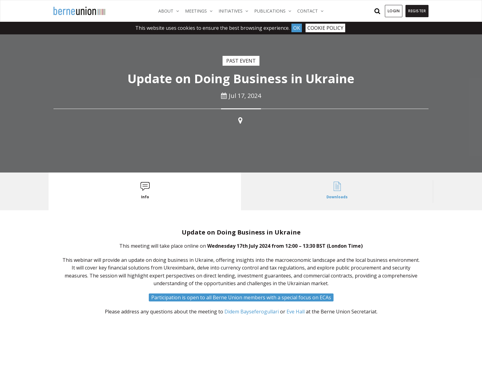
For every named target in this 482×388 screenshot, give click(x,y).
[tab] (145, 191)
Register (417, 11)
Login (394, 11)
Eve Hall (295, 311)
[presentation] (145, 191)
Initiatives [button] (235, 11)
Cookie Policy (325, 28)
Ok (296, 28)
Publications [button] (274, 11)
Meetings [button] (200, 11)
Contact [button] (311, 11)
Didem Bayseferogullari (251, 311)
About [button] (170, 11)
